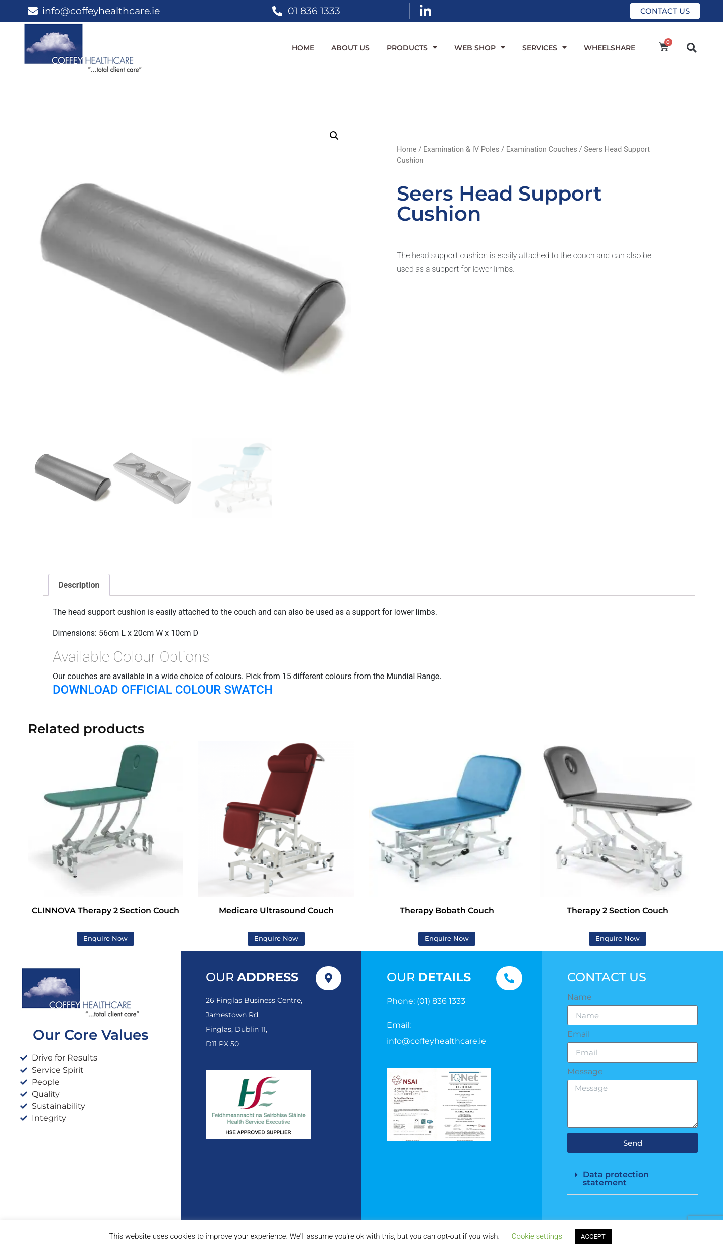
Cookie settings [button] (537, 1236)
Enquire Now (105, 938)
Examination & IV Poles (461, 149)
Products (412, 47)
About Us (350, 47)
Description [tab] (78, 585)
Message (585, 1072)
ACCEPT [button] (593, 1236)
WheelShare (609, 47)
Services (544, 47)
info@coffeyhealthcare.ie (101, 11)
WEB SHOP (479, 47)
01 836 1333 (314, 11)
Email (578, 1034)
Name (579, 997)
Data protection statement (616, 1178)
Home (303, 47)
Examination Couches (541, 149)
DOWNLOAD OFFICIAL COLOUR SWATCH (163, 690)
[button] (691, 47)
